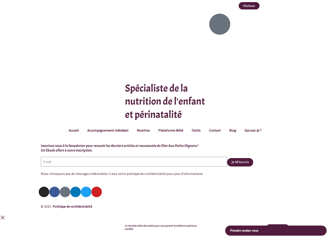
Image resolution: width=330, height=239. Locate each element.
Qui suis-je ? (253, 130)
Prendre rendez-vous (276, 231)
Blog (232, 130)
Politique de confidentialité (72, 206)
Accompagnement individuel (107, 130)
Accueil (74, 130)
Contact (215, 130)
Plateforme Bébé (170, 130)
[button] (249, 5)
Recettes (143, 130)
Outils (196, 130)
